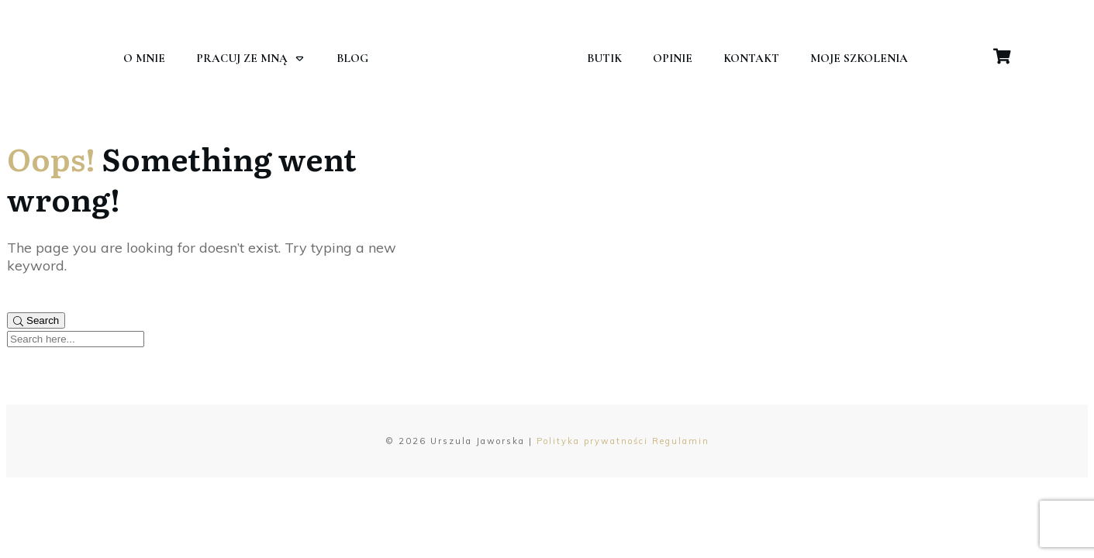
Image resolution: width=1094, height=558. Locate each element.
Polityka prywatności (592, 441)
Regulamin (680, 441)
